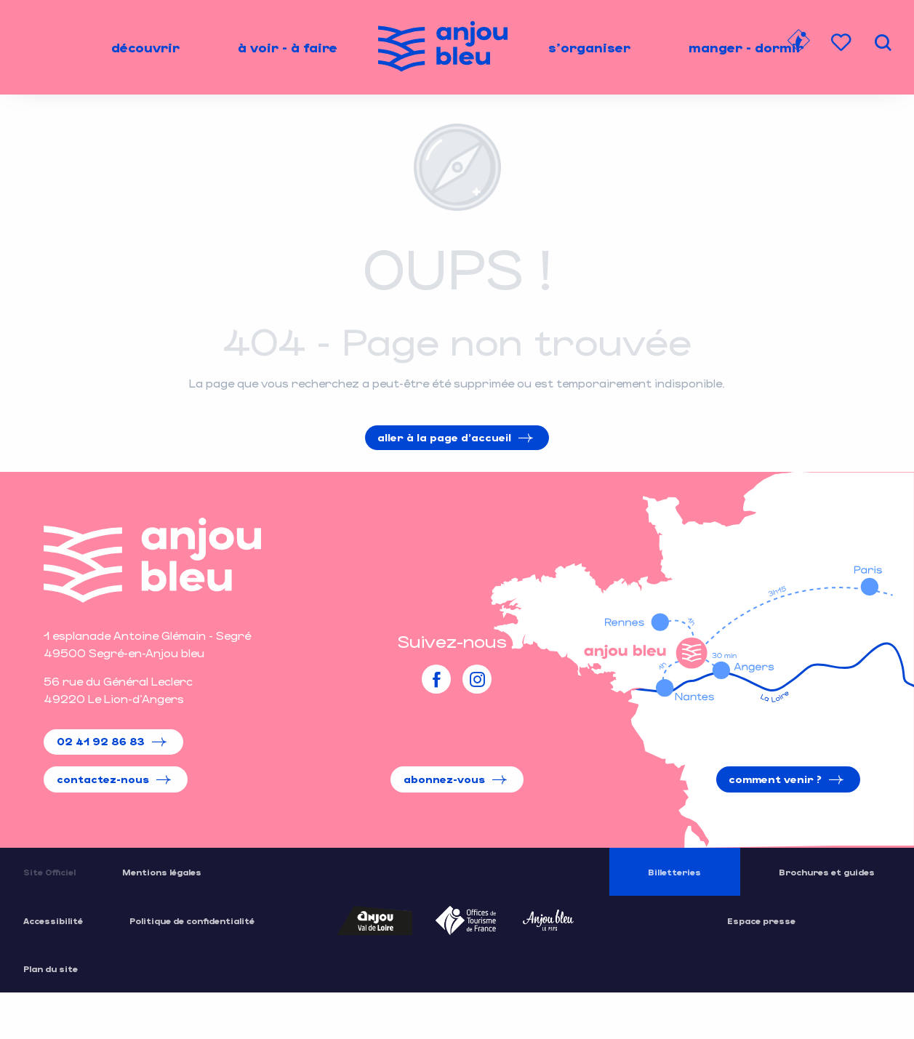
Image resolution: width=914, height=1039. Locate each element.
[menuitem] (145, 47)
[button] (882, 43)
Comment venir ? (775, 779)
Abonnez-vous (444, 779)
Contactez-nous (103, 779)
